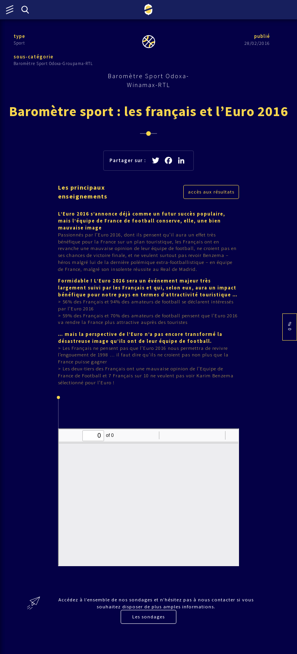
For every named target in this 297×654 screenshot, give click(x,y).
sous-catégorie (34, 57)
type (20, 36)
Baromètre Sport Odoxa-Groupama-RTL (53, 64)
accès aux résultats (211, 193)
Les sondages (148, 631)
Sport (19, 43)
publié (261, 36)
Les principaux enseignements (83, 193)
